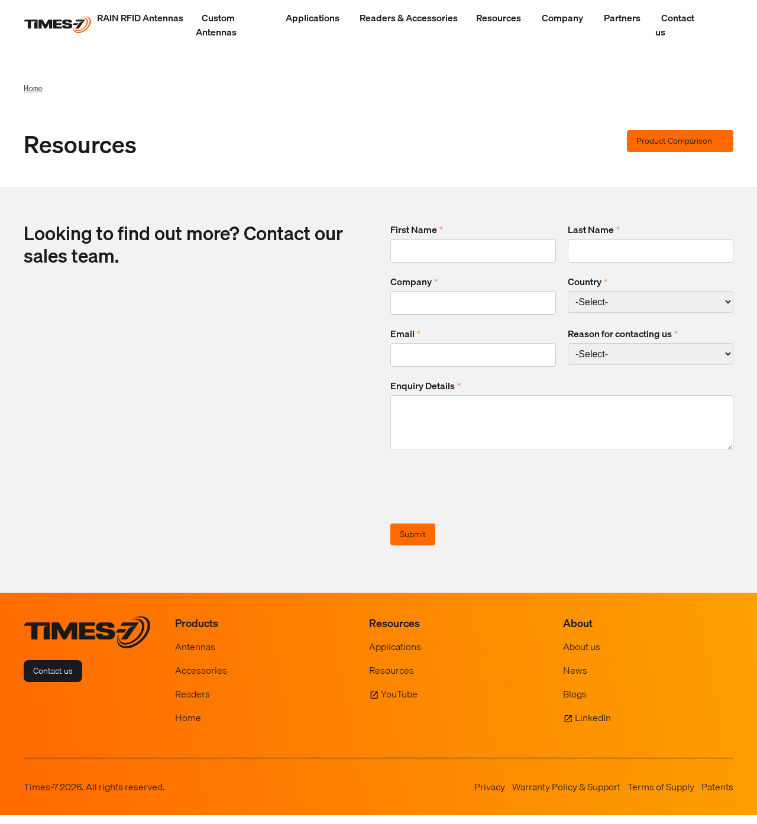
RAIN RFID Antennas (140, 17)
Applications (312, 17)
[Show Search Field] (721, 25)
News (575, 679)
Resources (498, 17)
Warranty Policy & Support (566, 795)
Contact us (674, 25)
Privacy (489, 795)
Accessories (201, 679)
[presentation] (480, 497)
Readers (192, 702)
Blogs (575, 702)
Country (587, 281)
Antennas (195, 655)
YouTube (399, 702)
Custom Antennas (216, 25)
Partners (622, 17)
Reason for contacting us (623, 334)
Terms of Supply (660, 795)
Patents (717, 795)
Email (405, 334)
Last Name (594, 229)
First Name (416, 229)
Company (562, 17)
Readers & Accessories (409, 17)
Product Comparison (674, 140)
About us (581, 655)
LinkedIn (593, 726)
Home (33, 87)
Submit (413, 543)
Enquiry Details (425, 386)
